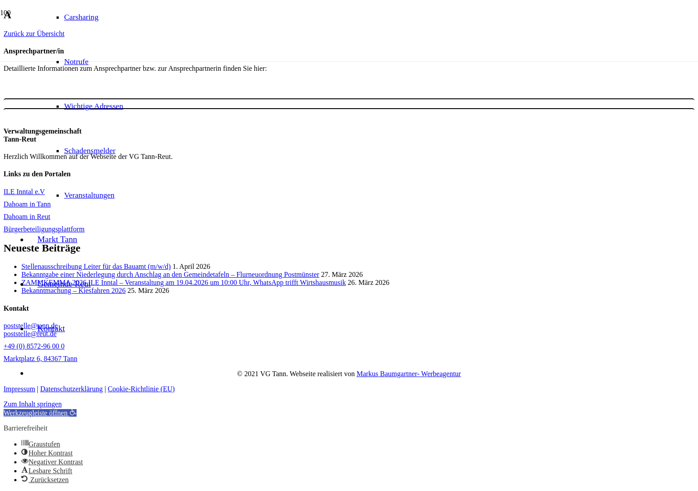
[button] (40, 413)
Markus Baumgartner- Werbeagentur (409, 373)
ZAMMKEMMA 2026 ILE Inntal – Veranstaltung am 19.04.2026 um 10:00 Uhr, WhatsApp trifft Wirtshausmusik (183, 282)
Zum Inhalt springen (33, 404)
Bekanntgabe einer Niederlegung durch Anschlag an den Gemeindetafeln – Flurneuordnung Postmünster (170, 274)
